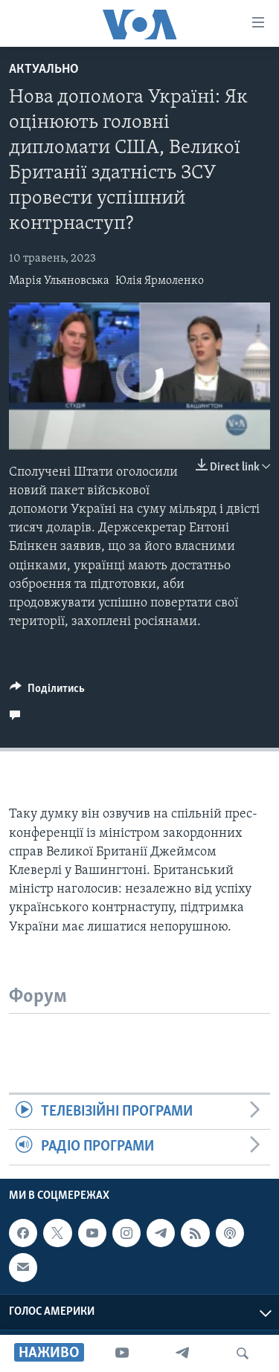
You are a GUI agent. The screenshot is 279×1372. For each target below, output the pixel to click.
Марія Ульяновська (59, 281)
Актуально (44, 69)
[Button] (47, 692)
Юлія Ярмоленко (159, 281)
